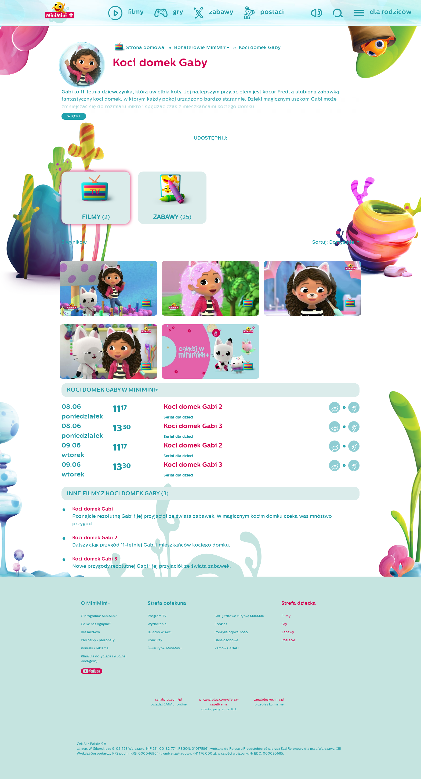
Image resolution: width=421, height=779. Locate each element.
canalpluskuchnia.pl (268, 699)
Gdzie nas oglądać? (96, 624)
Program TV (157, 616)
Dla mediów (90, 632)
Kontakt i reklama (94, 648)
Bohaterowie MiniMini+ (201, 47)
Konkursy (155, 640)
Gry (284, 624)
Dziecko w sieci (160, 632)
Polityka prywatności (231, 632)
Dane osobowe (226, 640)
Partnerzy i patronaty (98, 640)
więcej (73, 116)
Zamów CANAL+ (227, 648)
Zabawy (287, 632)
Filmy (286, 616)
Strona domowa (145, 47)
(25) (172, 197)
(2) (95, 197)
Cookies (221, 624)
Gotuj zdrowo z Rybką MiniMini (239, 616)
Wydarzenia (157, 624)
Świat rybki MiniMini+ (165, 648)
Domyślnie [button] (342, 242)
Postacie (288, 640)
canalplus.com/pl (168, 699)
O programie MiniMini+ (99, 616)
